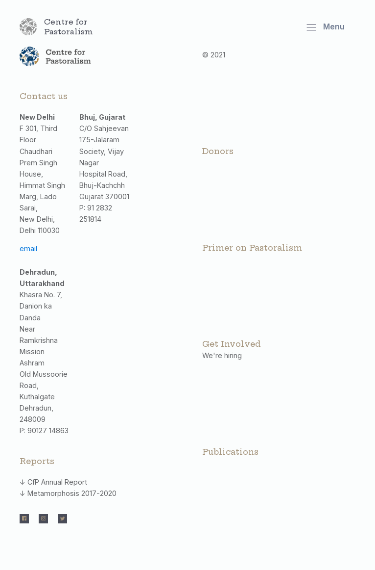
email (28, 248)
